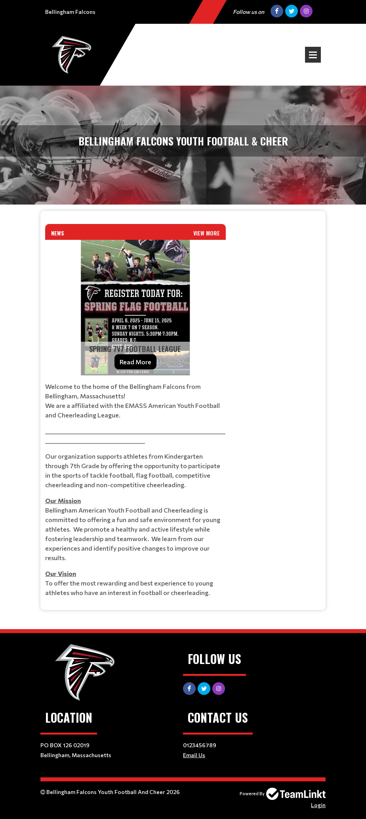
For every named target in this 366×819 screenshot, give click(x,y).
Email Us (194, 755)
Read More (135, 361)
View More (206, 233)
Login (318, 805)
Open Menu (313, 55)
